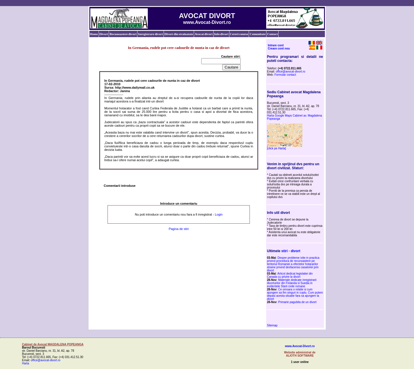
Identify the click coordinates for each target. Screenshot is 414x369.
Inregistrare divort (150, 34)
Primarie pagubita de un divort (297, 302)
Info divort (221, 34)
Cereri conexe (239, 34)
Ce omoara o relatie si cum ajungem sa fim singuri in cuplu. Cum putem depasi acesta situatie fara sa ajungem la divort (295, 294)
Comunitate (258, 34)
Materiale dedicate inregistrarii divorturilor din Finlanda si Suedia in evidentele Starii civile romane (292, 283)
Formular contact (285, 74)
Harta (25, 363)
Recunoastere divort (123, 34)
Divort (103, 34)
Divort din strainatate (178, 34)
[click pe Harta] (276, 148)
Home (94, 34)
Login (219, 214)
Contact (272, 34)
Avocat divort (204, 34)
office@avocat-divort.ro (290, 71)
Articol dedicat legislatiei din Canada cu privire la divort (290, 275)
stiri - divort (290, 251)
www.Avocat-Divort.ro (300, 346)
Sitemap (272, 325)
